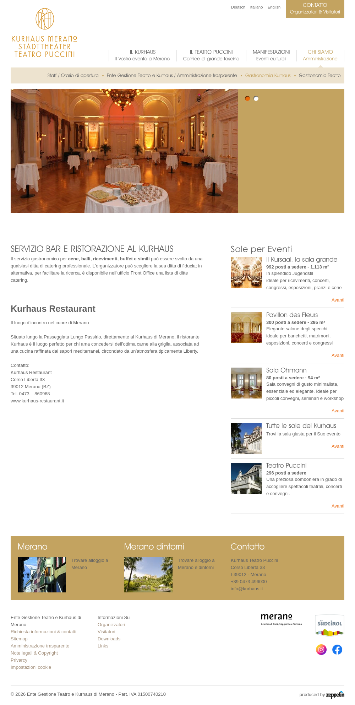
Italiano (256, 7)
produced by (322, 695)
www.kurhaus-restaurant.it (37, 400)
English (274, 7)
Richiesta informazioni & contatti (43, 631)
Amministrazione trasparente (40, 646)
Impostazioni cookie (31, 667)
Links (103, 646)
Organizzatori (111, 624)
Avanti (338, 300)
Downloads (109, 638)
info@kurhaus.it (247, 588)
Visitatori (106, 631)
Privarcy (19, 660)
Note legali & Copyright (34, 653)
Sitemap (19, 638)
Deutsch (238, 7)
